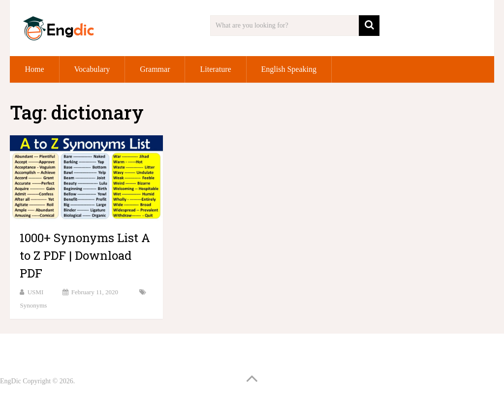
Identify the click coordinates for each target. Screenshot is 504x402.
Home (34, 69)
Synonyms (33, 305)
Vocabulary (92, 69)
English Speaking (288, 69)
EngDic (10, 381)
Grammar (155, 69)
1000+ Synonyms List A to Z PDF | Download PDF (85, 255)
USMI (36, 292)
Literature (215, 69)
